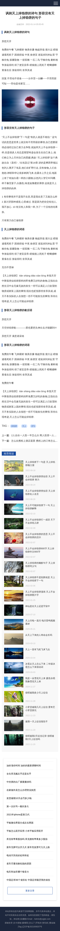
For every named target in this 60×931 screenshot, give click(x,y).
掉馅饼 (14, 426)
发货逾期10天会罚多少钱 (19, 798)
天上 (24, 426)
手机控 (39, 923)
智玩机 (45, 923)
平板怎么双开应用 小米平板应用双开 (25, 831)
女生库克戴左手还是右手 (19, 773)
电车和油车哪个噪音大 (18, 871)
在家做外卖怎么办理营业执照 (21, 790)
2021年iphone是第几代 (18, 814)
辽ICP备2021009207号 (32, 927)
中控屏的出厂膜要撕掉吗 (19, 782)
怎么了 (32, 923)
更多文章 (29, 890)
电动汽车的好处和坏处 (18, 855)
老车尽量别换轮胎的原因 (19, 863)
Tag (19, 927)
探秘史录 (8, 923)
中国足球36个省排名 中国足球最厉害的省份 (28, 880)
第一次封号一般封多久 (18, 806)
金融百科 (20, 24)
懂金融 (52, 923)
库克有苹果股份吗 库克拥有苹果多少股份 (27, 839)
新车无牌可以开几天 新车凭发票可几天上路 (28, 847)
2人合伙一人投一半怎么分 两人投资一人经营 (35, 435)
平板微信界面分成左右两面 (20, 822)
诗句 (33, 426)
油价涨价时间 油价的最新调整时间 (24, 765)
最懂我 (25, 923)
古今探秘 (17, 923)
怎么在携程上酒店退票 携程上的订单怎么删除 (35, 440)
